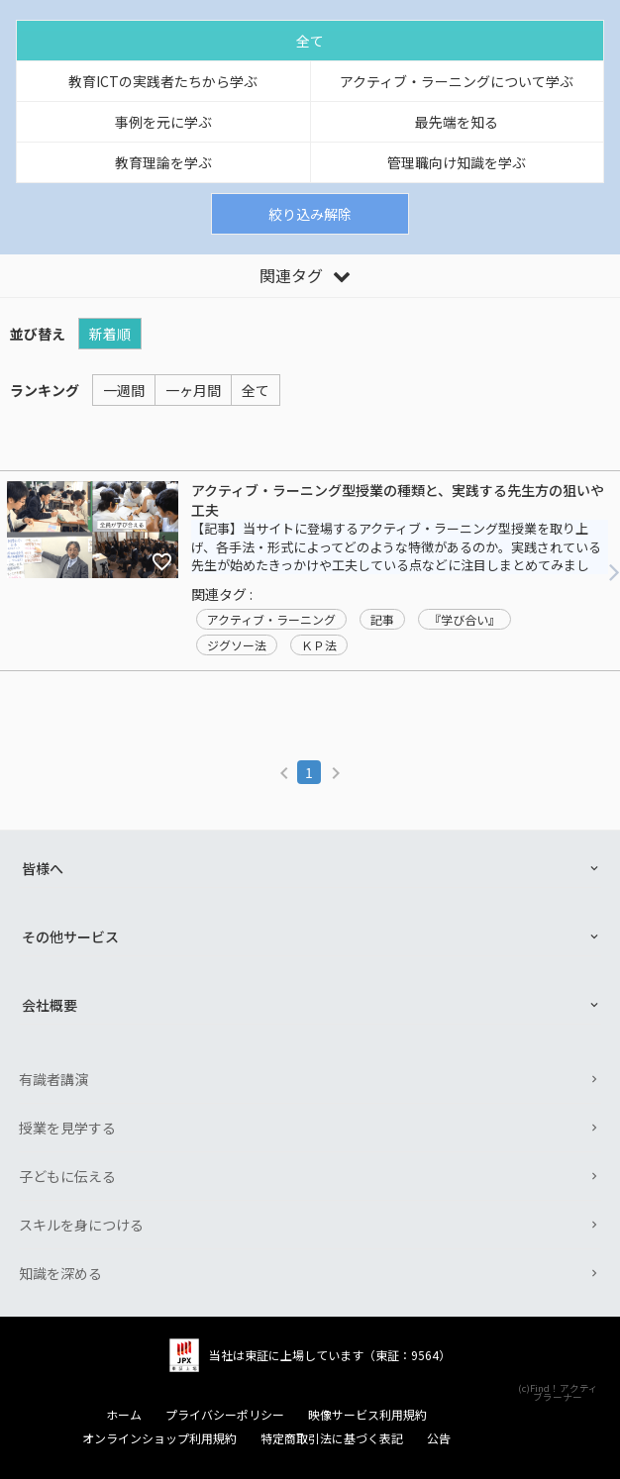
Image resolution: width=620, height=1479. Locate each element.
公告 (439, 1438)
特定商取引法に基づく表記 (331, 1438)
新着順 (110, 334)
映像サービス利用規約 (367, 1415)
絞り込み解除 (310, 214)
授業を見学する (67, 1127)
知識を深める (60, 1273)
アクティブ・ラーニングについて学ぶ (456, 81)
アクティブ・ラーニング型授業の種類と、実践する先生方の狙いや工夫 (397, 500)
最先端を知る (456, 122)
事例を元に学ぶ (163, 122)
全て (310, 40)
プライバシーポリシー (224, 1415)
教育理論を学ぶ (163, 162)
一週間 (124, 390)
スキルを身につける (81, 1224)
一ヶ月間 (193, 390)
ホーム (124, 1415)
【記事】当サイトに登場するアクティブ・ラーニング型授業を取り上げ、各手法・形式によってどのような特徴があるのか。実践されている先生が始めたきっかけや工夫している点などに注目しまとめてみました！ (396, 556)
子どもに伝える (67, 1176)
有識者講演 (53, 1079)
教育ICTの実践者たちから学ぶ (163, 81)
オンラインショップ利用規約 (159, 1438)
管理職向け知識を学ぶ (456, 162)
